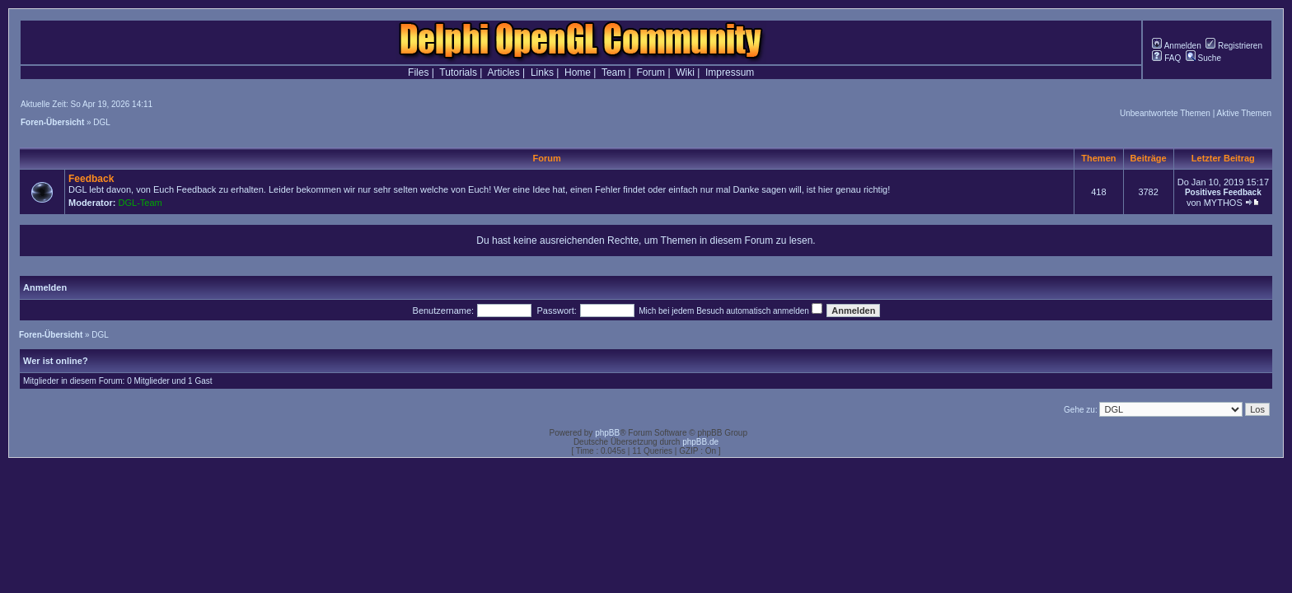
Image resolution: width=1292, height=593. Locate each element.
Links (542, 72)
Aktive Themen (1243, 113)
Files (418, 72)
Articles (503, 72)
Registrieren (1233, 45)
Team (613, 72)
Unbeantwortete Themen (1165, 113)
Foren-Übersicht (52, 122)
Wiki (685, 72)
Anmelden (1176, 45)
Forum (650, 72)
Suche (1203, 58)
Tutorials (458, 72)
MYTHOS (1223, 203)
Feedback (91, 178)
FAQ (1166, 58)
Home (577, 72)
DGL (101, 122)
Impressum (729, 72)
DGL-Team (140, 203)
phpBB (607, 432)
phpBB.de (700, 441)
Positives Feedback (1223, 192)
